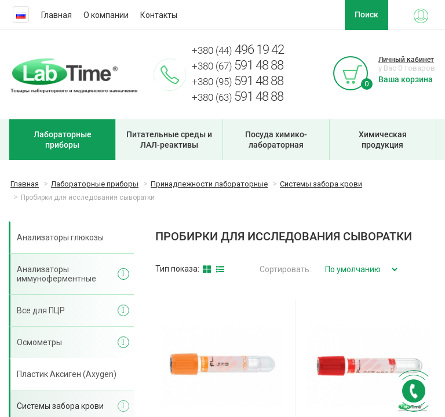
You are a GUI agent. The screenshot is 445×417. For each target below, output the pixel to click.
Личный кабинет (406, 60)
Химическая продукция (383, 139)
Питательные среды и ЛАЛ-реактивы (169, 139)
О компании (106, 15)
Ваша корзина (405, 79)
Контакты (158, 15)
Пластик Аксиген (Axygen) (66, 374)
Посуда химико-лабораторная (276, 139)
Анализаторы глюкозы (60, 237)
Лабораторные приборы (63, 139)
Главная (56, 15)
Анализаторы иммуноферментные (56, 274)
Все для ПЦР (41, 310)
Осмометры (39, 342)
